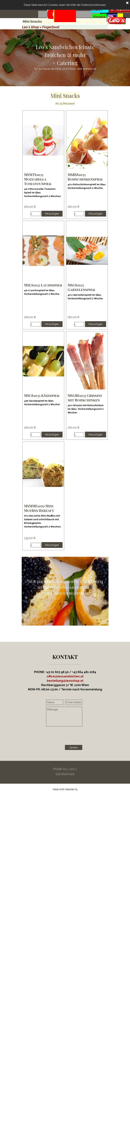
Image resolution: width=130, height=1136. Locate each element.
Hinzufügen (52, 213)
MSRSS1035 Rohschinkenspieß (85, 176)
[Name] (54, 702)
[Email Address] (73, 702)
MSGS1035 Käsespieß (41, 395)
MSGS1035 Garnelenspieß (81, 287)
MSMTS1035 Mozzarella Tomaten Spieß (37, 179)
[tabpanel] (64, 20)
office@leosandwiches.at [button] (65, 676)
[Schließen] (127, 3)
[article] (43, 164)
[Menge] (36, 213)
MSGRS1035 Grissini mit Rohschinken (85, 397)
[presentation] (73, 736)
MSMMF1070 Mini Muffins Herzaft (39, 508)
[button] (65, 680)
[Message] (64, 716)
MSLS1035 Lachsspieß (43, 285)
